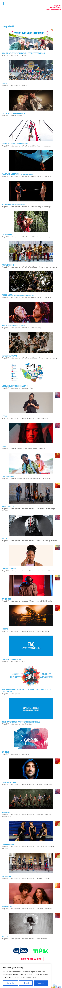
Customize (10, 983)
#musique (13, 115)
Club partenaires (31, 959)
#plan (24, 388)
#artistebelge (46, 146)
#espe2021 (5, 55)
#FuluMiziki (39, 878)
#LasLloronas (40, 846)
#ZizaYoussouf (28, 478)
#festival (19, 115)
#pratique (29, 388)
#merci (24, 85)
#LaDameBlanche (41, 571)
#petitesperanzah (15, 55)
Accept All (40, 983)
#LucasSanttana (41, 784)
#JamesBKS (39, 601)
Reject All (25, 983)
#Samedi (5, 510)
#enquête (25, 55)
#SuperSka (39, 814)
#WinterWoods (40, 509)
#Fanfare (35, 267)
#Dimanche (44, 418)
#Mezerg (38, 631)
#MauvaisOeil (39, 908)
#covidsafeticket (27, 724)
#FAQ (23, 661)
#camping (25, 754)
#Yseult (38, 939)
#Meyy (25, 448)
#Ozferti (38, 541)
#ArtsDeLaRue (27, 146)
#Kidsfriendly (36, 146)
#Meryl (37, 418)
